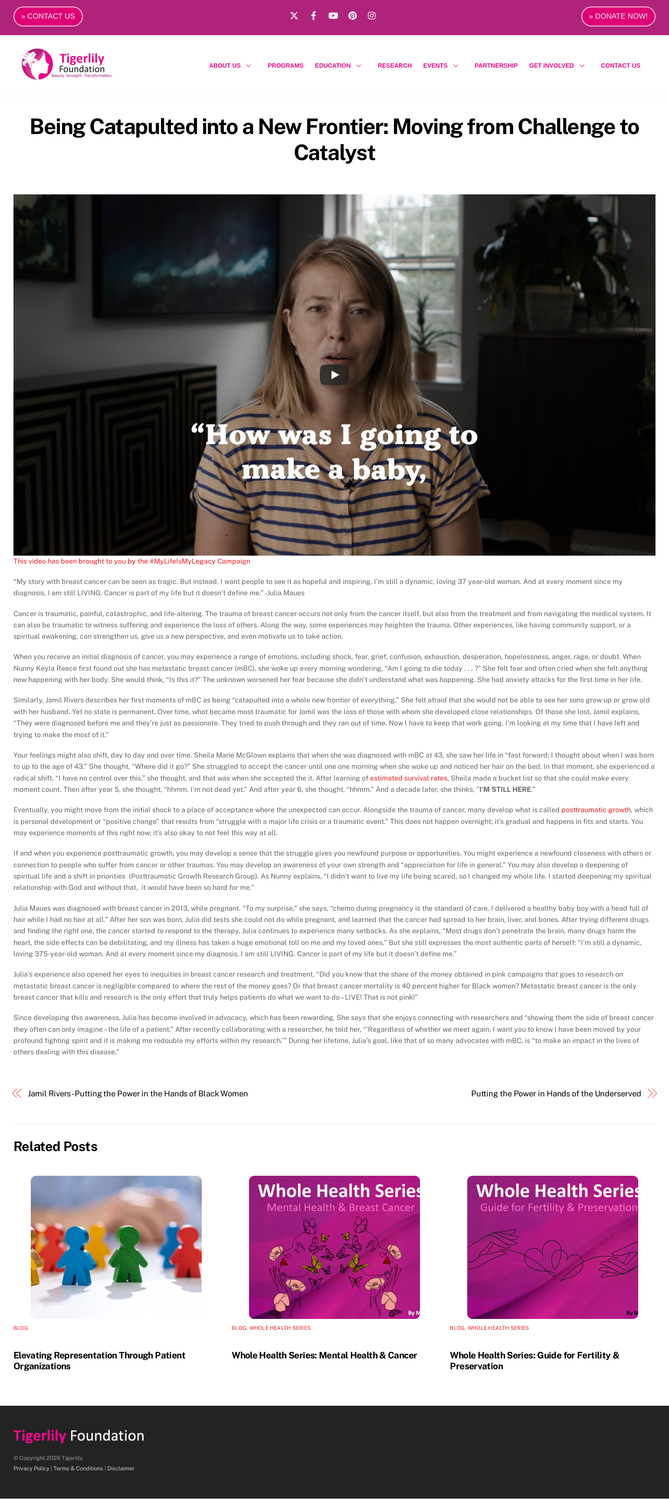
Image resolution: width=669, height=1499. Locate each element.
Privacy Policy (31, 1469)
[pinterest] (352, 14)
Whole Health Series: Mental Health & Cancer (324, 1356)
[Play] (334, 375)
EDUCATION (340, 65)
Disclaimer (120, 1469)
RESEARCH (395, 65)
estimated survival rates (408, 778)
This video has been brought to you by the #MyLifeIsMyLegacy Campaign (131, 562)
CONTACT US (620, 65)
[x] (294, 14)
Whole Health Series (280, 1328)
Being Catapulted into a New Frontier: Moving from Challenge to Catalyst (334, 139)
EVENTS (443, 65)
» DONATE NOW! (618, 16)
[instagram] (372, 14)
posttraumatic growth (596, 810)
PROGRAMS (285, 65)
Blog (20, 1328)
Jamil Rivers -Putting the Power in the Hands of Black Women (138, 1094)
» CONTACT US (48, 16)
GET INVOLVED (559, 65)
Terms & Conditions (78, 1469)
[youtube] (333, 14)
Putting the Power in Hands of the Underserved (556, 1094)
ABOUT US (232, 65)
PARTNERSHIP (496, 65)
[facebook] (313, 14)
